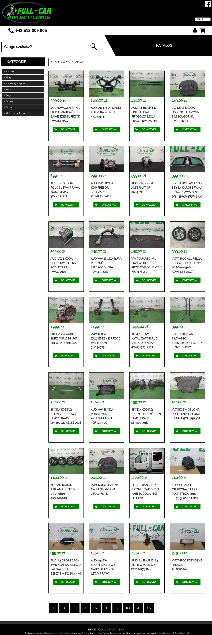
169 (139, 607)
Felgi (8, 95)
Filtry (8, 77)
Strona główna (61, 61)
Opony (9, 101)
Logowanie (133, 21)
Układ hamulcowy (15, 113)
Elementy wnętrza (15, 83)
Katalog (109, 21)
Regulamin (158, 21)
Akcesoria (11, 71)
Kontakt (199, 21)
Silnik (9, 107)
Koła (8, 89)
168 (128, 607)
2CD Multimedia (114, 629)
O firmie (87, 21)
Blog (179, 21)
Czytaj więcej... (180, 633)
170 (149, 607)
